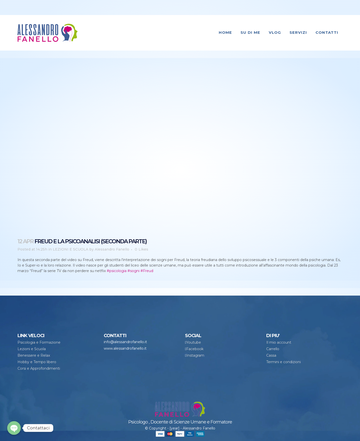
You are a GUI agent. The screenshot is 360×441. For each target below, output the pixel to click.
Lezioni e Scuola (32, 349)
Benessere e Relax (34, 355)
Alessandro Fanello (112, 249)
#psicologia (116, 271)
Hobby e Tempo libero (37, 362)
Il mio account (278, 342)
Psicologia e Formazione (39, 342)
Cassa (271, 355)
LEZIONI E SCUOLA (70, 249)
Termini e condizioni (283, 362)
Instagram (195, 355)
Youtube (193, 342)
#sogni (134, 271)
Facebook (195, 349)
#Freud (146, 271)
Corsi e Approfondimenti (39, 368)
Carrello (272, 349)
